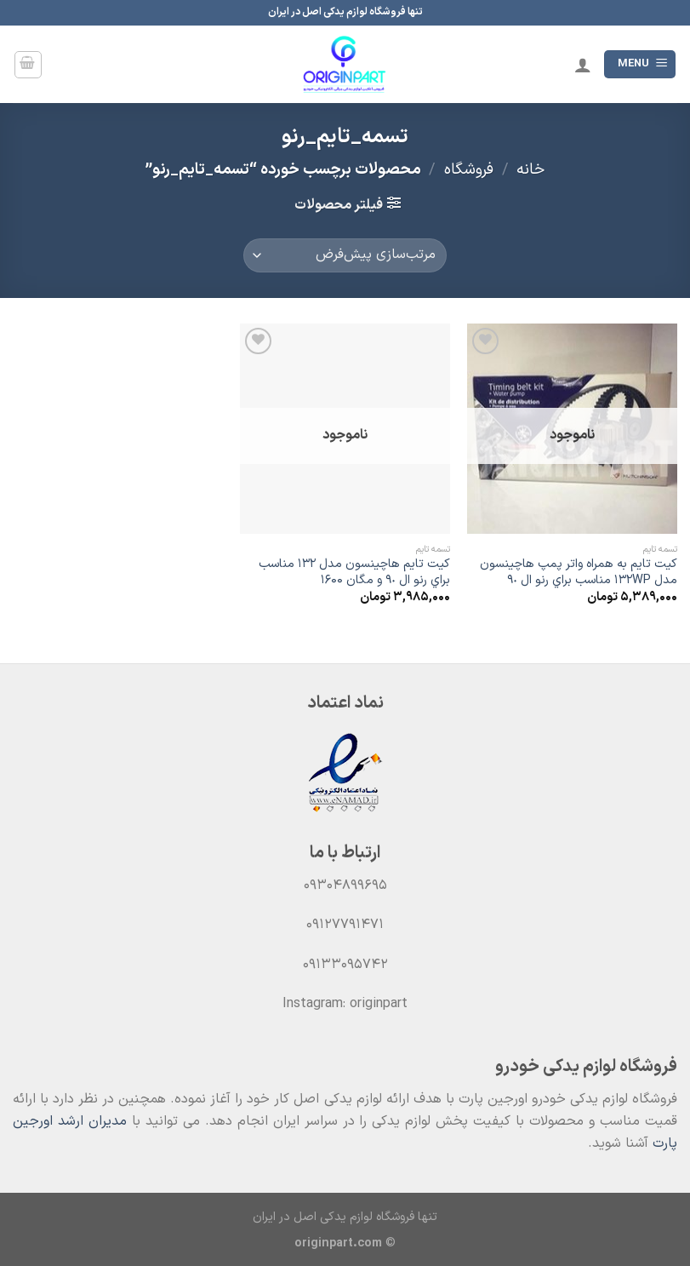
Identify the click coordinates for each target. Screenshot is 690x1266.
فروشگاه (468, 169)
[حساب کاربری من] (582, 64)
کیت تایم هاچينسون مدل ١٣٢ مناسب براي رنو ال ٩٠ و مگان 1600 (354, 572)
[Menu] (640, 64)
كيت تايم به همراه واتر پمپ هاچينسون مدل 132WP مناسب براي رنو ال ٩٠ (578, 572)
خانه (530, 169)
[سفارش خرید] (344, 255)
